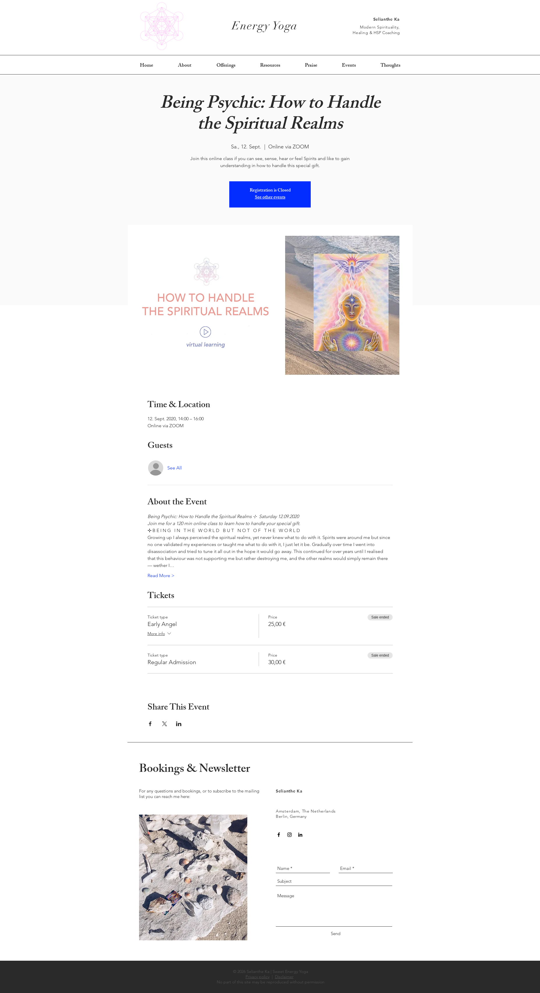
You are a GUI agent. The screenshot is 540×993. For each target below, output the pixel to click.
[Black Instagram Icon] (289, 835)
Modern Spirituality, (380, 27)
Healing (361, 32)
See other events (270, 198)
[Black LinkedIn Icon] (300, 835)
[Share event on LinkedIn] (179, 723)
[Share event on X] (164, 723)
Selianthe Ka (386, 19)
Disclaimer (284, 976)
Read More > (161, 575)
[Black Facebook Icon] (279, 835)
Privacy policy (257, 976)
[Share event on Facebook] (150, 723)
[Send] (335, 933)
